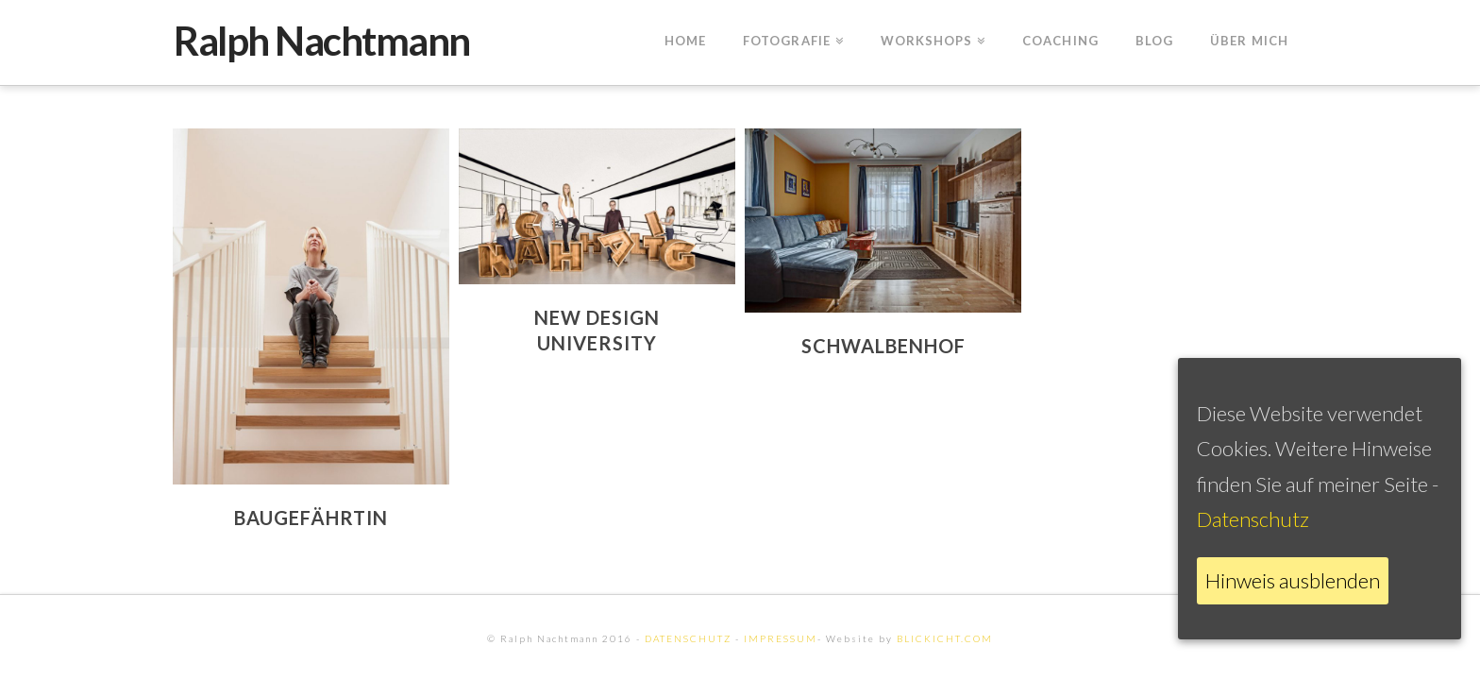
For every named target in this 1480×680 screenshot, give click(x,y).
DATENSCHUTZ (688, 638)
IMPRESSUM (780, 638)
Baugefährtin (311, 517)
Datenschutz (1253, 519)
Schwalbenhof (883, 345)
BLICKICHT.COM (945, 638)
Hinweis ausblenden (1292, 580)
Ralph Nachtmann (322, 40)
